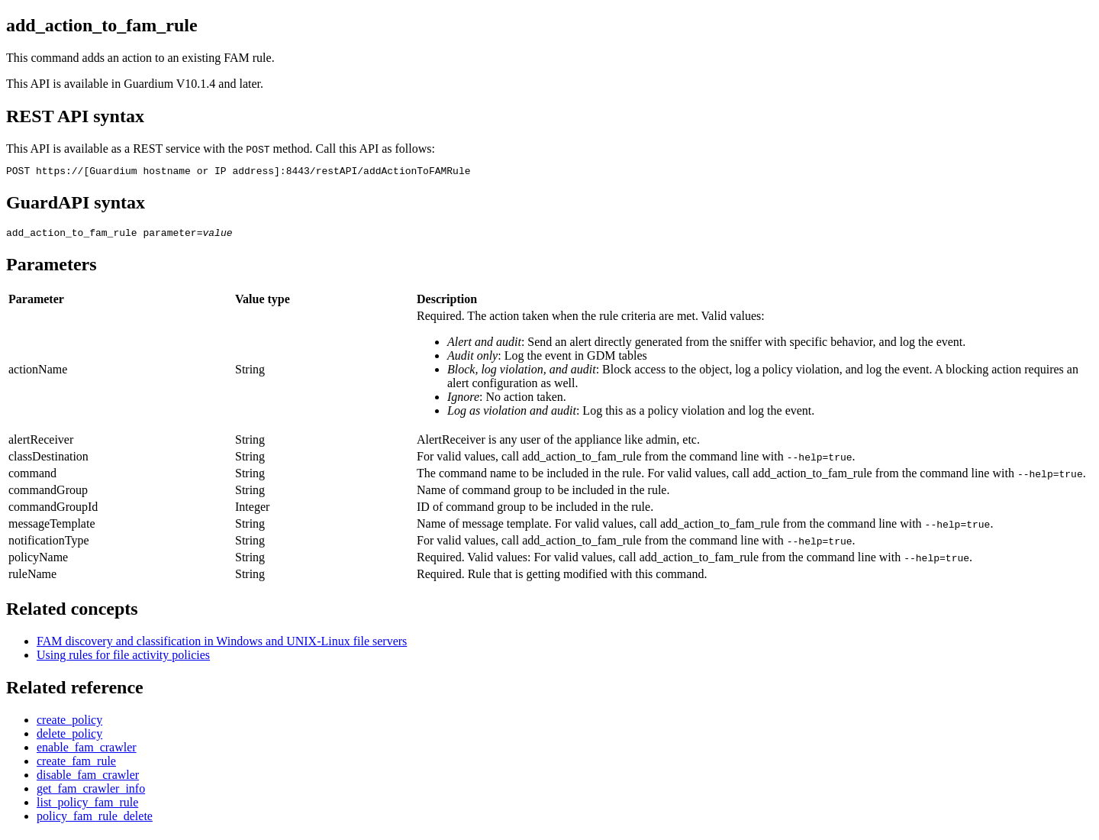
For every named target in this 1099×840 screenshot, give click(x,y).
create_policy (69, 724)
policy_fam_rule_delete (95, 820)
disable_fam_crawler (88, 779)
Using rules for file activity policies (123, 659)
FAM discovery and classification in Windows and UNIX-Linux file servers (222, 645)
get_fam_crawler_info (91, 793)
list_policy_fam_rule (87, 806)
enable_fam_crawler (87, 751)
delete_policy (69, 738)
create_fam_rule (76, 765)
